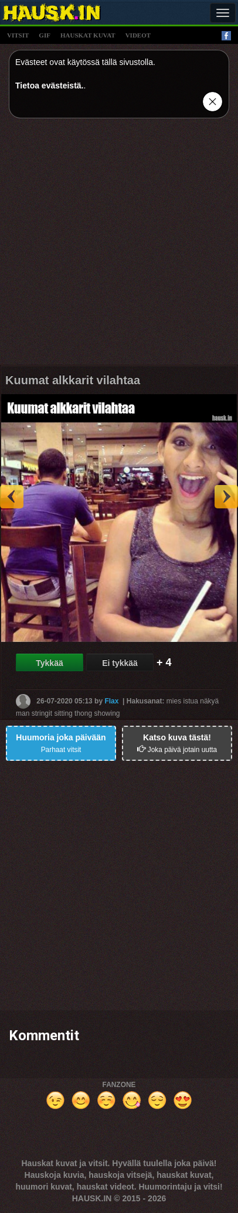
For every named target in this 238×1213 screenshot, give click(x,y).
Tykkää (49, 663)
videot (138, 35)
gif (44, 35)
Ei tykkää (120, 663)
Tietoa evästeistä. (49, 85)
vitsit (18, 35)
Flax (111, 701)
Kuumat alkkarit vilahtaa (72, 380)
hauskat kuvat (87, 35)
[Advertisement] (119, 246)
